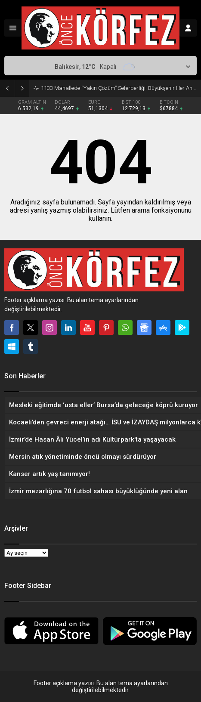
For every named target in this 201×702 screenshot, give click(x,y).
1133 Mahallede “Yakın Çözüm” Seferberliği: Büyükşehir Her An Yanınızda (119, 88)
